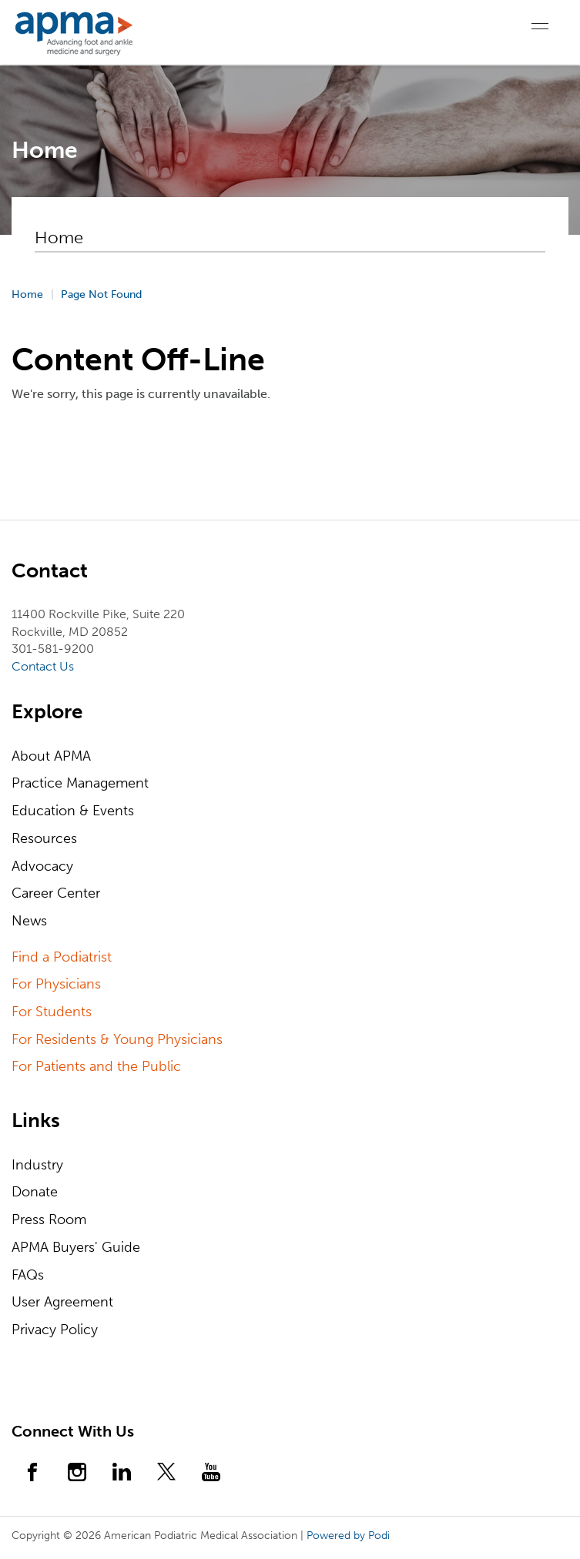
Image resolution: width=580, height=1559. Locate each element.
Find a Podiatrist (62, 956)
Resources (44, 838)
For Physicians (56, 983)
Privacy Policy (55, 1329)
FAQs (28, 1274)
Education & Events (73, 810)
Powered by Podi (348, 1535)
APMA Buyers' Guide (76, 1247)
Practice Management (80, 782)
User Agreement (62, 1301)
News (29, 920)
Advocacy (42, 866)
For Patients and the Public (96, 1066)
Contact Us (43, 666)
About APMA (51, 756)
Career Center (56, 893)
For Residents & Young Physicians (117, 1039)
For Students (52, 1011)
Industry (37, 1164)
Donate (35, 1191)
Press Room (49, 1219)
